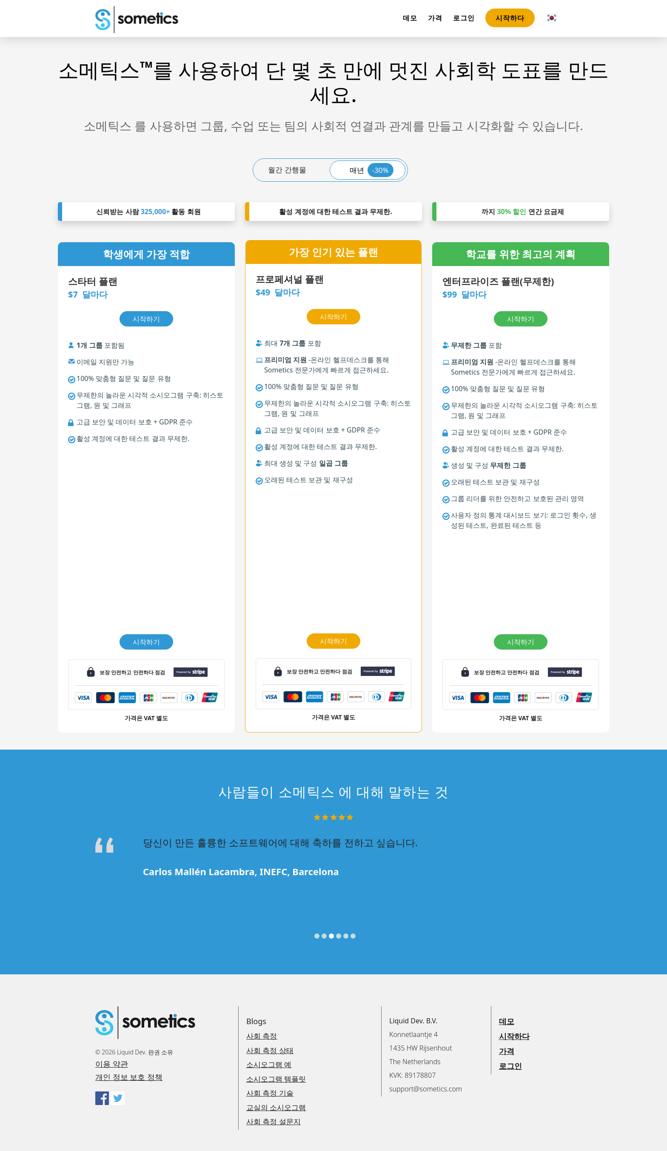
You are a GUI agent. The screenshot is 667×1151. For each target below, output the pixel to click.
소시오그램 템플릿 (276, 1079)
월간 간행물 (287, 170)
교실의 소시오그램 (276, 1107)
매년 (371, 170)
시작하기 (146, 642)
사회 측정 (261, 1036)
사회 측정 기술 (270, 1093)
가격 (435, 18)
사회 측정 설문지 (273, 1121)
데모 (410, 18)
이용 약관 (111, 1064)
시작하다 (510, 18)
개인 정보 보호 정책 (128, 1077)
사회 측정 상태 (270, 1050)
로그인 (464, 18)
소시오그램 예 (268, 1064)
